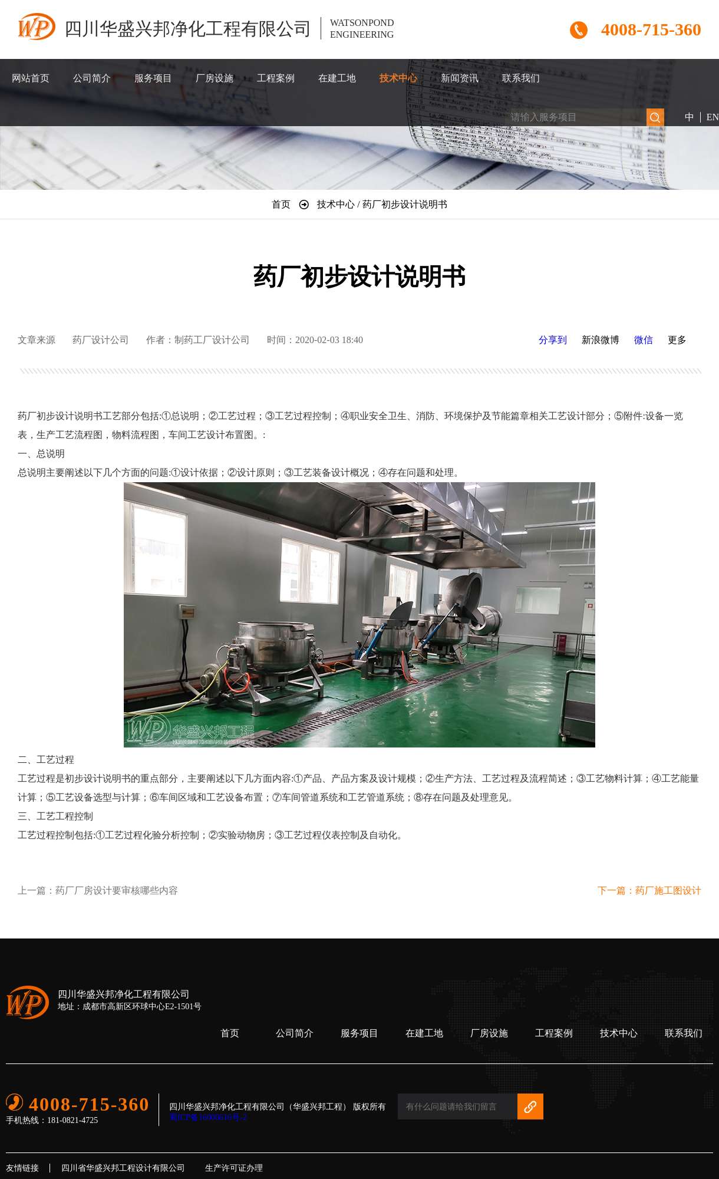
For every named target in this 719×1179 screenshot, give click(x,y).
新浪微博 (600, 340)
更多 (677, 340)
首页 (229, 1033)
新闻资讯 (460, 78)
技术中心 (398, 78)
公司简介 (92, 78)
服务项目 (153, 78)
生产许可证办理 (234, 1168)
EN (713, 117)
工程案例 (276, 78)
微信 (643, 340)
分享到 (553, 340)
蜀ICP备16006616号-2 (207, 1117)
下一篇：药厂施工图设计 (649, 890)
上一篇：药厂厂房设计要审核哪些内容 (98, 890)
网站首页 (31, 78)
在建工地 (337, 78)
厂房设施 (214, 78)
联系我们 (521, 78)
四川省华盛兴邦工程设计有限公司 (123, 1168)
